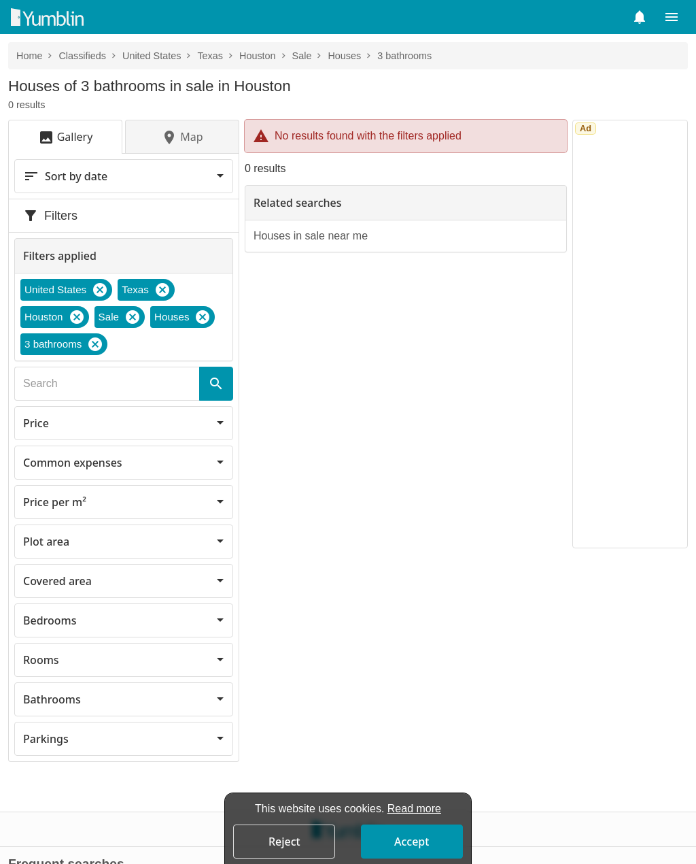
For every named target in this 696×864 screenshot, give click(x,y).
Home (29, 55)
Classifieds (82, 55)
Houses (344, 55)
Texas (210, 55)
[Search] (216, 384)
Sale (302, 55)
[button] (639, 17)
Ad (585, 128)
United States (151, 55)
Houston (257, 55)
